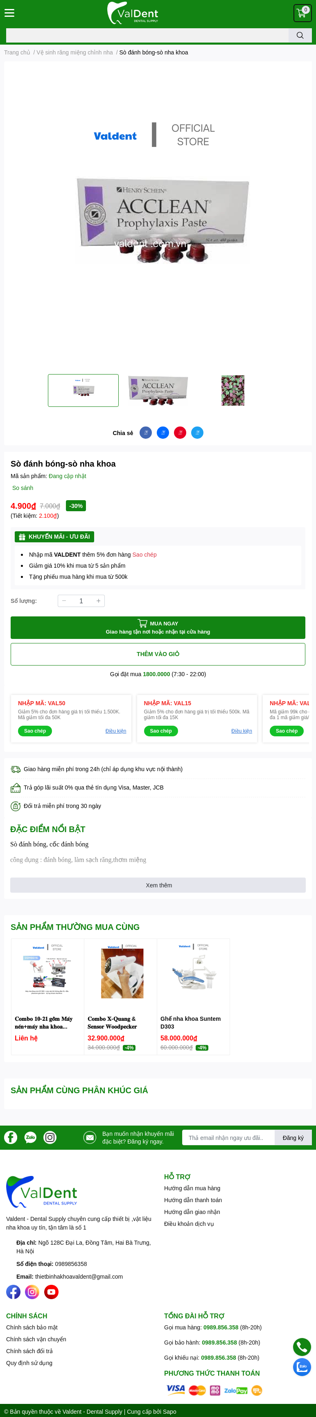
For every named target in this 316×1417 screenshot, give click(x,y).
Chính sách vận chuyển (36, 1339)
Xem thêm (159, 885)
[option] (83, 390)
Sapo (169, 1411)
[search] (300, 35)
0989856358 (71, 1263)
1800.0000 (156, 673)
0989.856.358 (221, 1327)
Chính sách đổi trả (29, 1350)
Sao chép (145, 554)
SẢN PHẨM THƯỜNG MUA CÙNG (75, 927)
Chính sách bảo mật (32, 1327)
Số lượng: (24, 600)
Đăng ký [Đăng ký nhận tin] (293, 1137)
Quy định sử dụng (29, 1362)
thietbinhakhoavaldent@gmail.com (79, 1276)
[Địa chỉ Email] (247, 1137)
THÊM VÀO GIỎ (158, 653)
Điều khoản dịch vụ (189, 1223)
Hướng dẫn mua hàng (192, 1188)
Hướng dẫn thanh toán (193, 1199)
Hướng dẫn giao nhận (192, 1211)
